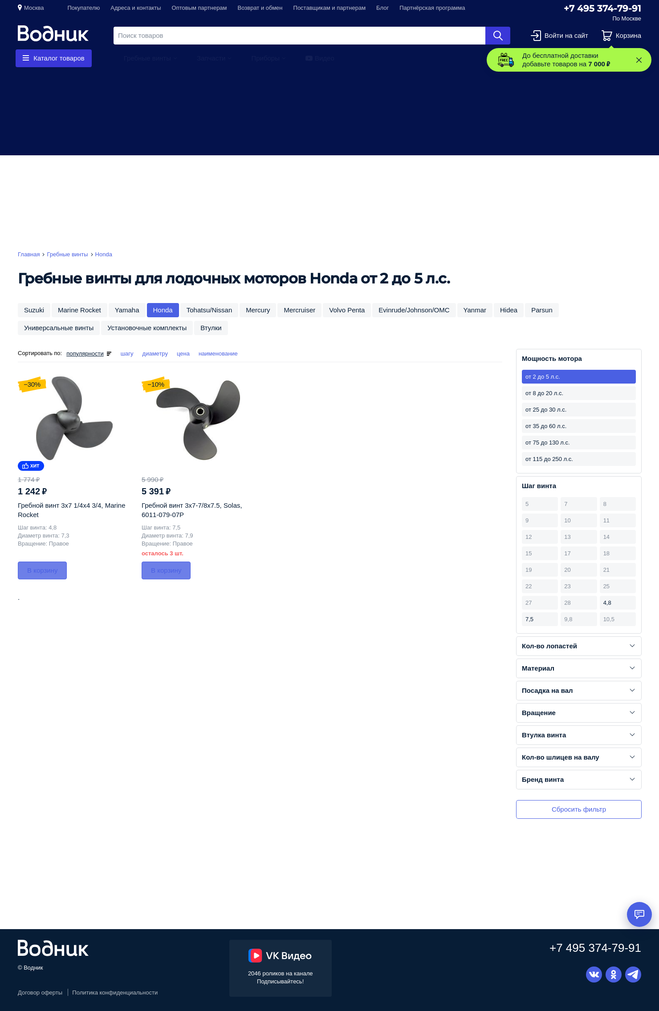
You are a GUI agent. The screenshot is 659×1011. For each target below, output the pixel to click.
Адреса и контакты (135, 7)
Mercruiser (299, 310)
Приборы (265, 58)
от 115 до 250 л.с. (549, 459)
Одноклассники (614, 975)
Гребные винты (147, 58)
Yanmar (475, 310)
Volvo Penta (347, 310)
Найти (497, 35)
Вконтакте (594, 975)
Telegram (633, 975)
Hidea (508, 310)
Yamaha (127, 310)
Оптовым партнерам (199, 7)
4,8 (607, 602)
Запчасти (211, 58)
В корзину (42, 570)
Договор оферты (40, 992)
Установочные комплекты (147, 328)
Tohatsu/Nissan (209, 310)
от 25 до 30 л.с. (545, 409)
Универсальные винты (59, 328)
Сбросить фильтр (579, 809)
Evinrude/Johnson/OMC (413, 310)
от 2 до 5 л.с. (542, 376)
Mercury (258, 310)
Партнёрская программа (432, 7)
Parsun (542, 310)
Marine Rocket (79, 310)
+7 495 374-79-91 (602, 8)
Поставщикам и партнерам (329, 7)
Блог (382, 7)
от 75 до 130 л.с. (547, 442)
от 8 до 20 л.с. (544, 393)
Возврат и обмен (260, 7)
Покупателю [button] (83, 7)
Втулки (210, 328)
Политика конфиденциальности (115, 992)
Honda (163, 310)
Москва (34, 7)
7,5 (529, 619)
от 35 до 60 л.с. (545, 426)
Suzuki (34, 310)
